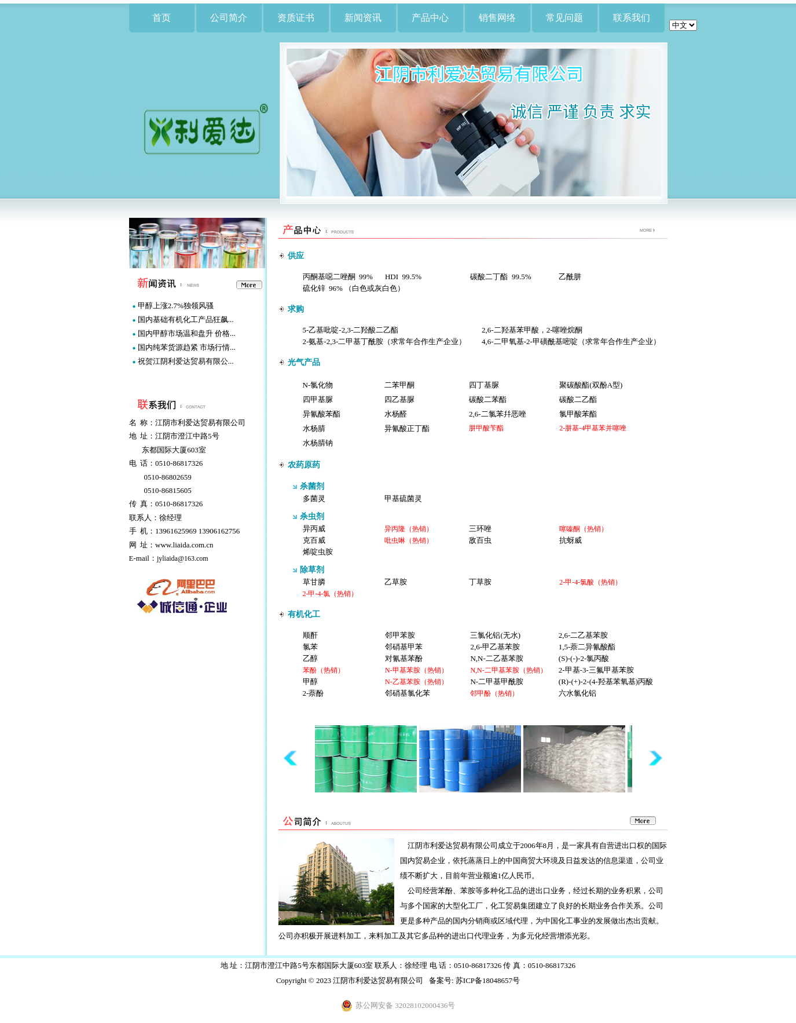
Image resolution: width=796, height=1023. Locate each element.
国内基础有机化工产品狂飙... (186, 319)
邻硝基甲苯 (404, 646)
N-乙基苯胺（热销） (416, 682)
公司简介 (228, 18)
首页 (161, 18)
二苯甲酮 (399, 385)
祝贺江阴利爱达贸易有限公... (186, 361)
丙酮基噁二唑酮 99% (338, 276)
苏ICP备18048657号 (488, 980)
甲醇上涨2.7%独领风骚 (176, 305)
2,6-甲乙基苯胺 (495, 646)
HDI (391, 276)
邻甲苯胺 (400, 635)
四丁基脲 (484, 385)
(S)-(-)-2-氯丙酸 (584, 658)
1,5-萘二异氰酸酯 (587, 646)
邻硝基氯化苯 (407, 693)
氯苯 (310, 646)
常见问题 (564, 18)
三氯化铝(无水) (495, 635)
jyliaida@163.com (182, 558)
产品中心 (430, 18)
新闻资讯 (363, 18)
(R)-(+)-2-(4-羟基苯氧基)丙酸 (606, 681)
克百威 (314, 540)
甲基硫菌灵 (403, 498)
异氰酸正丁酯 (407, 428)
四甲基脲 (318, 399)
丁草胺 (480, 582)
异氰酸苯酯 (321, 414)
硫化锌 (314, 288)
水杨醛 (395, 414)
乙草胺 (395, 582)
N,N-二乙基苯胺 (496, 658)
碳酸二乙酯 (578, 399)
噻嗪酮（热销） (583, 529)
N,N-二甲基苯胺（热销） (508, 670)
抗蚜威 (570, 540)
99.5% (412, 276)
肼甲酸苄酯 (486, 428)
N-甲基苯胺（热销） (416, 670)
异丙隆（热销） (408, 529)
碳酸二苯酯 (488, 399)
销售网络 (497, 18)
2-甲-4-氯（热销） (330, 594)
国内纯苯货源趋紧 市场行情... (187, 347)
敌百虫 (480, 540)
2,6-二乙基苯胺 (583, 635)
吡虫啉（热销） (408, 540)
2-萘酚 (313, 693)
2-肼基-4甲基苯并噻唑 (592, 428)
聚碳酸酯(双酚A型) (590, 385)
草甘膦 (314, 582)
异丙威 (314, 528)
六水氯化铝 (577, 693)
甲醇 (310, 681)
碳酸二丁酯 (489, 276)
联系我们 (631, 18)
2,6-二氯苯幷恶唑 (497, 414)
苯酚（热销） (323, 670)
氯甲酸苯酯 (578, 414)
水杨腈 (314, 428)
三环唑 (480, 528)
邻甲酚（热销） (494, 693)
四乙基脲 (399, 399)
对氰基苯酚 (404, 658)
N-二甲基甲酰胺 (496, 681)
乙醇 (310, 658)
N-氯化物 (318, 385)
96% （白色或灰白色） (367, 288)
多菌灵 (314, 498)
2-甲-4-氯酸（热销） (590, 582)
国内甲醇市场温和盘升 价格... (187, 333)
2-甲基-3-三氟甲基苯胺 (596, 670)
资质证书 (295, 18)
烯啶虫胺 (318, 551)
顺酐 (310, 635)
